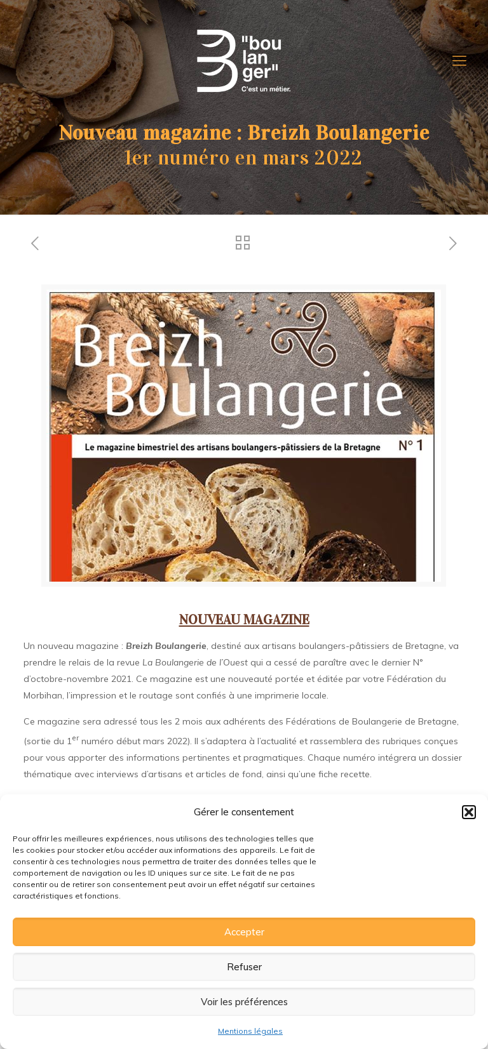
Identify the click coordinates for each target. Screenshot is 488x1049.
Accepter (244, 932)
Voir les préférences (244, 1002)
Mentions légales (250, 1031)
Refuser (244, 967)
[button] (469, 812)
